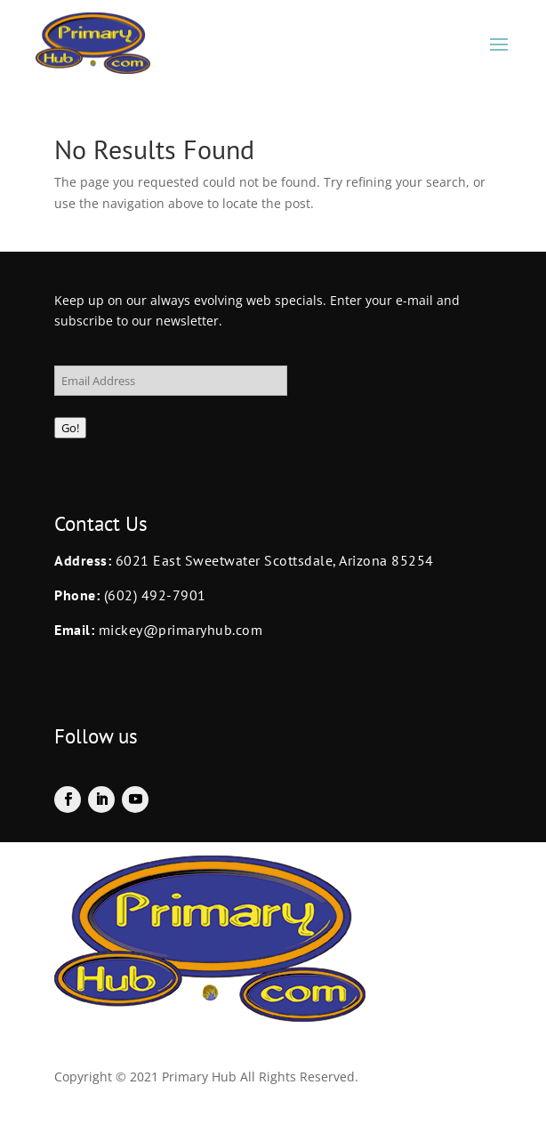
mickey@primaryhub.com (178, 630)
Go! (70, 428)
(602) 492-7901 (155, 595)
